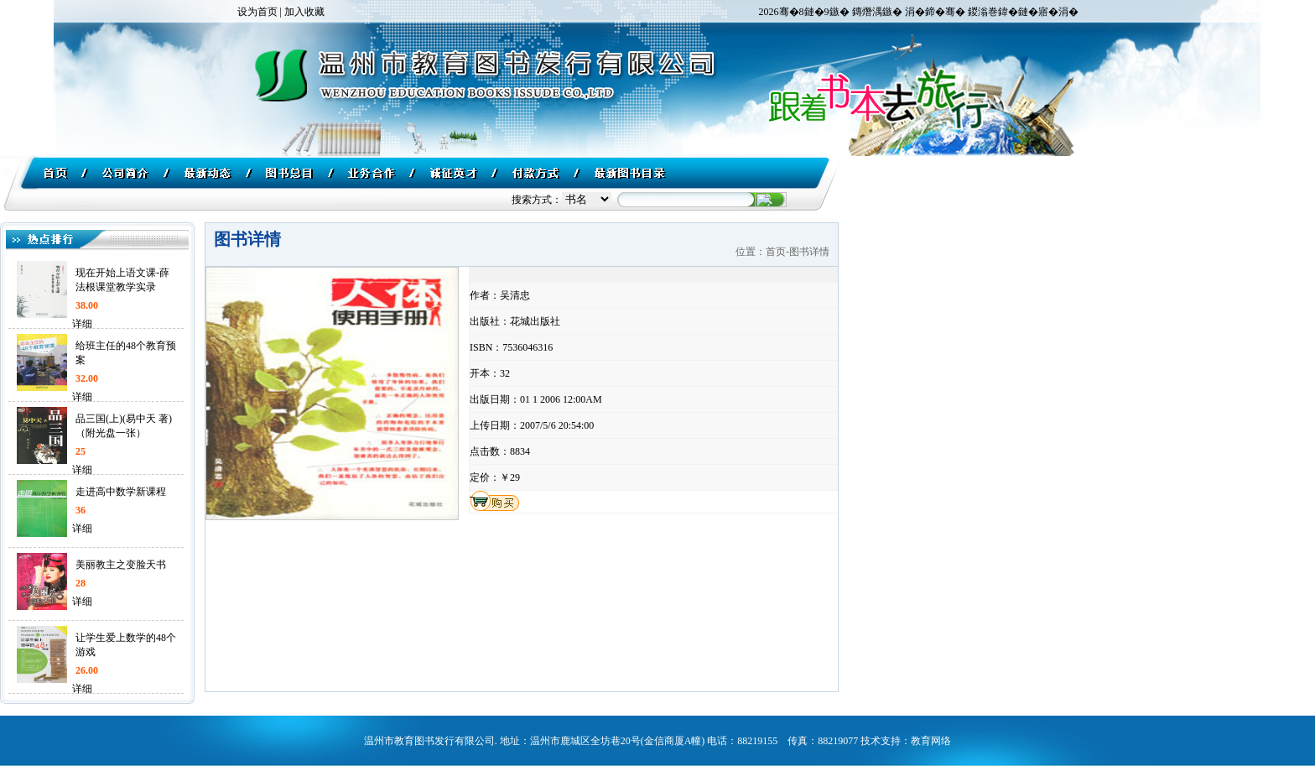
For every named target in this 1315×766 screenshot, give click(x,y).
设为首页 (257, 12)
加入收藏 (304, 12)
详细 (79, 324)
